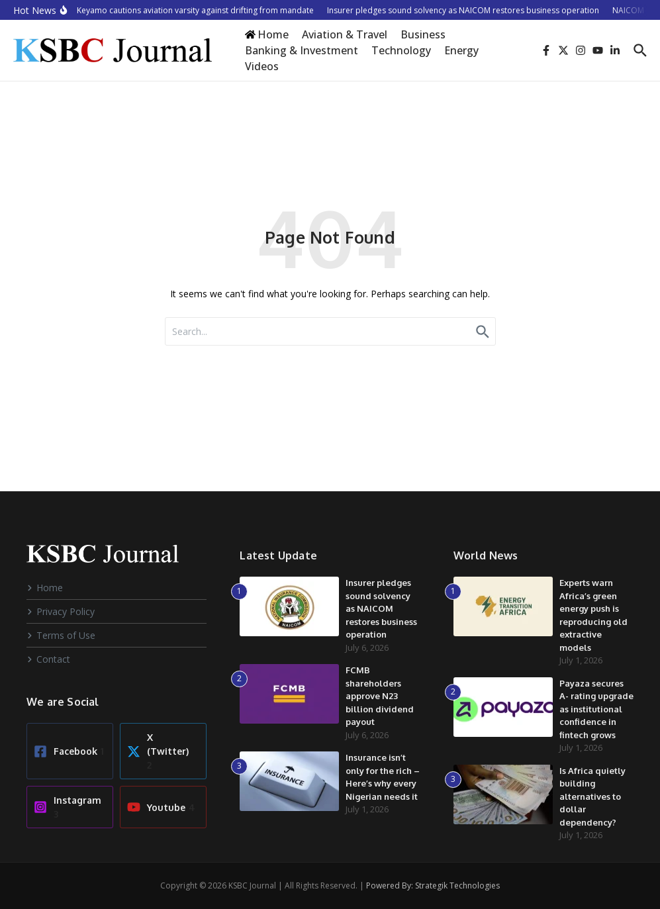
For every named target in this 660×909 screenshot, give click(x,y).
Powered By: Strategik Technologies (433, 885)
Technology (401, 50)
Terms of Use (60, 635)
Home (44, 587)
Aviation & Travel (344, 34)
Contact (48, 659)
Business (423, 34)
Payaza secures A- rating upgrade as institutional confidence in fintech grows (596, 709)
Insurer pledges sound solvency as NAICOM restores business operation (381, 608)
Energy (461, 50)
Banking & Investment (301, 50)
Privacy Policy (60, 611)
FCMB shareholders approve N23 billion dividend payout (380, 696)
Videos (262, 66)
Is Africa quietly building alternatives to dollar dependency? (592, 796)
